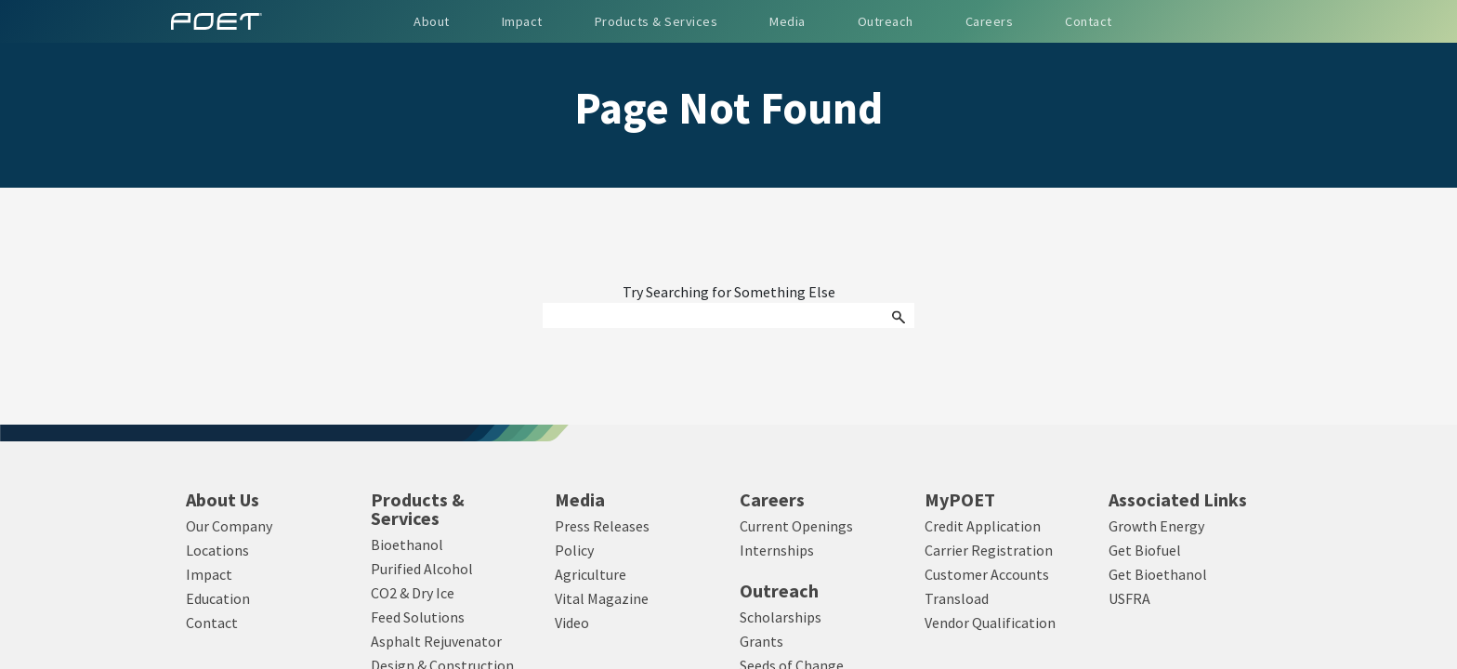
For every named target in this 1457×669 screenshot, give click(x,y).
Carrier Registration (989, 550)
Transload (957, 598)
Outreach (779, 591)
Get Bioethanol (1158, 574)
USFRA (1129, 598)
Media (580, 500)
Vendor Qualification (990, 622)
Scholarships (780, 617)
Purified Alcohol (422, 568)
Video (572, 622)
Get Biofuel (1145, 550)
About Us (222, 500)
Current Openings (796, 525)
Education (218, 598)
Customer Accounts (987, 574)
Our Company (229, 525)
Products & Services (418, 509)
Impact (209, 574)
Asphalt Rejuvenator (436, 641)
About (431, 21)
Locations (217, 550)
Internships (777, 550)
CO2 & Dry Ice (412, 592)
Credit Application (983, 525)
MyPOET (960, 500)
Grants (761, 641)
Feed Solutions (418, 617)
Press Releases (602, 525)
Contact (212, 622)
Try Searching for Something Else (729, 292)
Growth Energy (1156, 525)
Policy (574, 550)
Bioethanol (407, 544)
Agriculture (590, 574)
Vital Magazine (602, 598)
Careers (772, 500)
